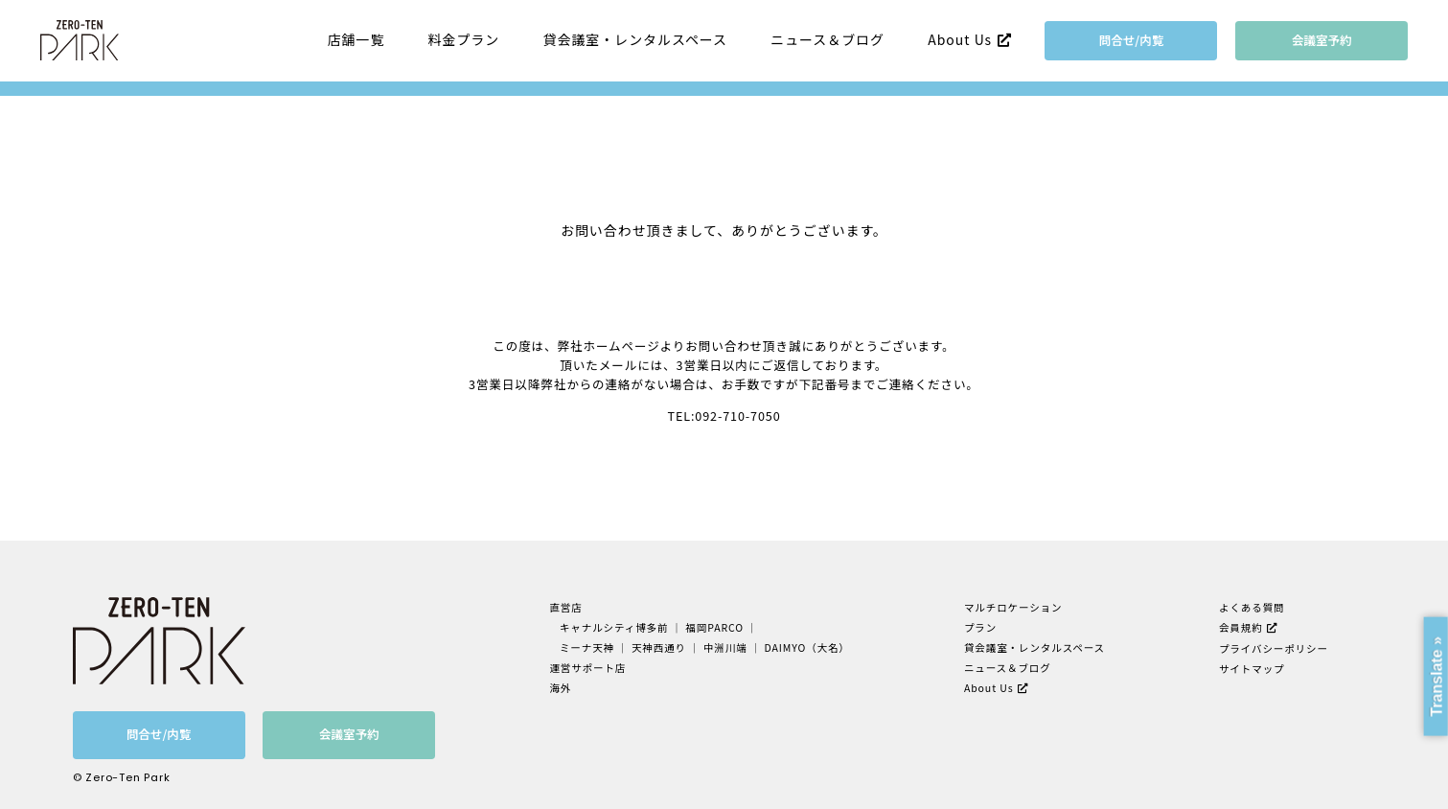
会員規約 (1241, 627)
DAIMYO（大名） (807, 647)
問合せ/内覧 (1131, 40)
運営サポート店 (587, 667)
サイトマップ (1252, 668)
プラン (980, 627)
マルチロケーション (1013, 607)
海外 (560, 688)
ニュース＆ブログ (827, 40)
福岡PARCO (714, 627)
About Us (960, 39)
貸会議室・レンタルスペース (635, 40)
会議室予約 (1322, 40)
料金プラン (464, 40)
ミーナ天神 (587, 647)
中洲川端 (725, 647)
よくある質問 (1252, 607)
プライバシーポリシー (1273, 648)
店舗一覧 (356, 40)
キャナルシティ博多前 (614, 627)
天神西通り (659, 647)
